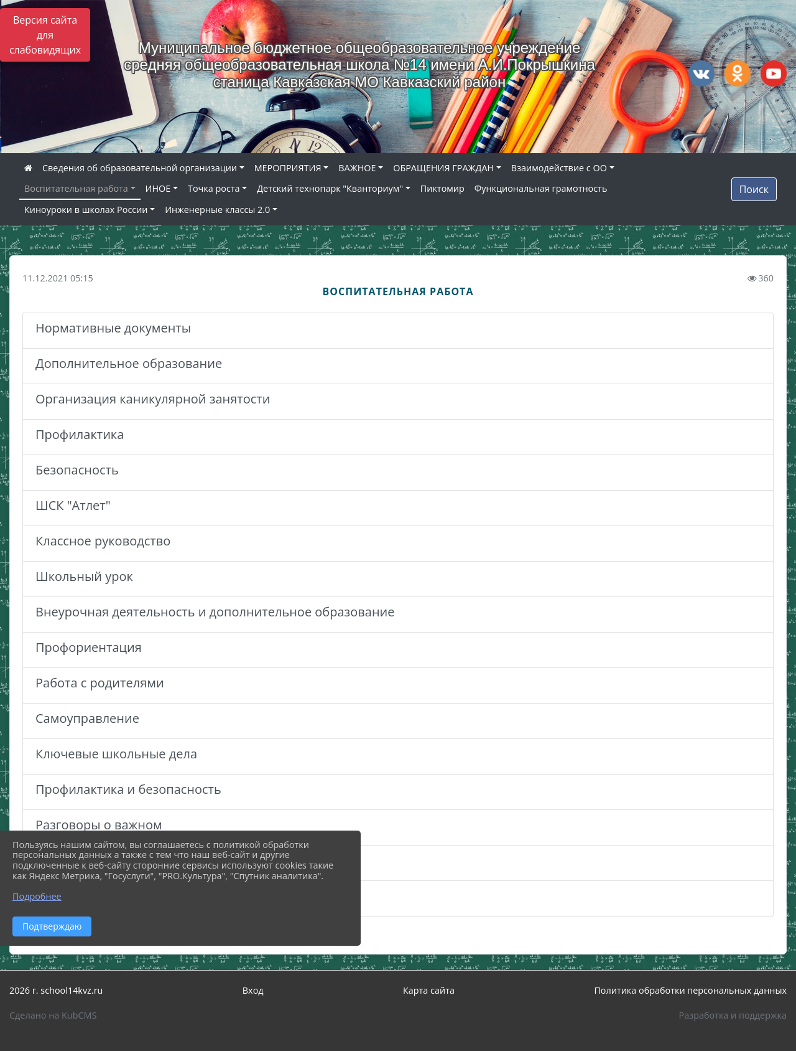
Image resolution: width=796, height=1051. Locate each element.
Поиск (754, 189)
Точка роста (214, 188)
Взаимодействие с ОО (559, 168)
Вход (253, 990)
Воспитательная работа (76, 188)
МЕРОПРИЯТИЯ (288, 168)
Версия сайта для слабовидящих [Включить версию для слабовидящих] (45, 35)
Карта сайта (429, 990)
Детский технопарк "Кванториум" (330, 188)
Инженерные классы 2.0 (217, 209)
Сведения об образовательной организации (139, 168)
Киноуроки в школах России (85, 209)
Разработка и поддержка (733, 1015)
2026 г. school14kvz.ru (56, 990)
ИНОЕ (158, 188)
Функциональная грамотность (541, 188)
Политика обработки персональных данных (690, 990)
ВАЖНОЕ (357, 168)
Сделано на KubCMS (52, 1015)
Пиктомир (442, 188)
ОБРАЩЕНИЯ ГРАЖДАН (443, 168)
